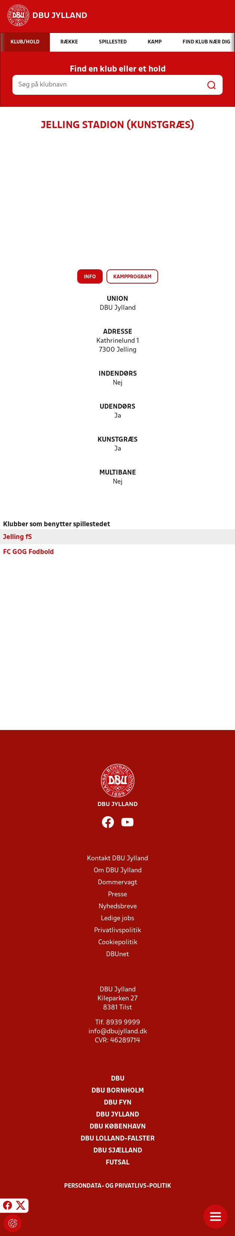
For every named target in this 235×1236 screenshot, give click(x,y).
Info (90, 277)
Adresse (117, 332)
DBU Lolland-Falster (118, 1139)
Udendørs (117, 407)
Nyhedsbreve (118, 906)
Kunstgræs (117, 440)
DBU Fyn (118, 1103)
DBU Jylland (117, 1115)
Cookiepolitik (117, 942)
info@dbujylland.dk (117, 1032)
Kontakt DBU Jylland (117, 858)
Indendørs (118, 374)
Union (117, 299)
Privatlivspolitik (117, 930)
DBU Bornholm (117, 1091)
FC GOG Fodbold (28, 552)
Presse (117, 894)
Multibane (117, 473)
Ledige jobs (117, 918)
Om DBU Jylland (118, 870)
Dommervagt (117, 882)
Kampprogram (132, 277)
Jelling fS (17, 537)
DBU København (118, 1127)
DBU (117, 1079)
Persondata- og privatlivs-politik (117, 1186)
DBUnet (117, 954)
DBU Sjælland (117, 1151)
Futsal (117, 1163)
